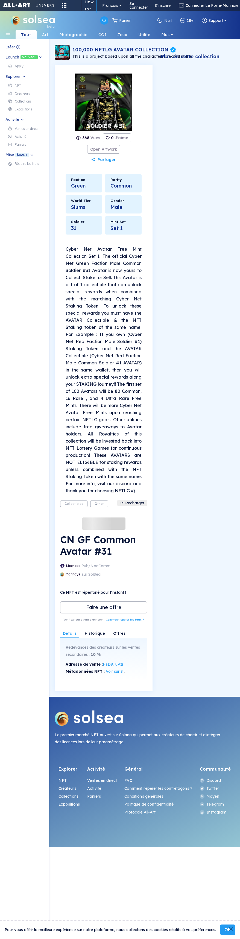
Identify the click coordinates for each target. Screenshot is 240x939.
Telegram (212, 804)
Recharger (132, 503)
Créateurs (67, 788)
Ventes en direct (102, 780)
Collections (68, 796)
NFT (62, 780)
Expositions (69, 804)
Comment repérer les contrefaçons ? (158, 788)
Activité (94, 788)
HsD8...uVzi (113, 664)
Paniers (94, 796)
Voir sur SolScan (120, 671)
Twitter (209, 788)
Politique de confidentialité (149, 804)
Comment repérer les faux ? (125, 619)
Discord (210, 780)
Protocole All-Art (139, 812)
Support (212, 20)
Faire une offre (103, 607)
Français (110, 5)
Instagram (213, 812)
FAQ (128, 780)
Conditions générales (143, 796)
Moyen (209, 796)
